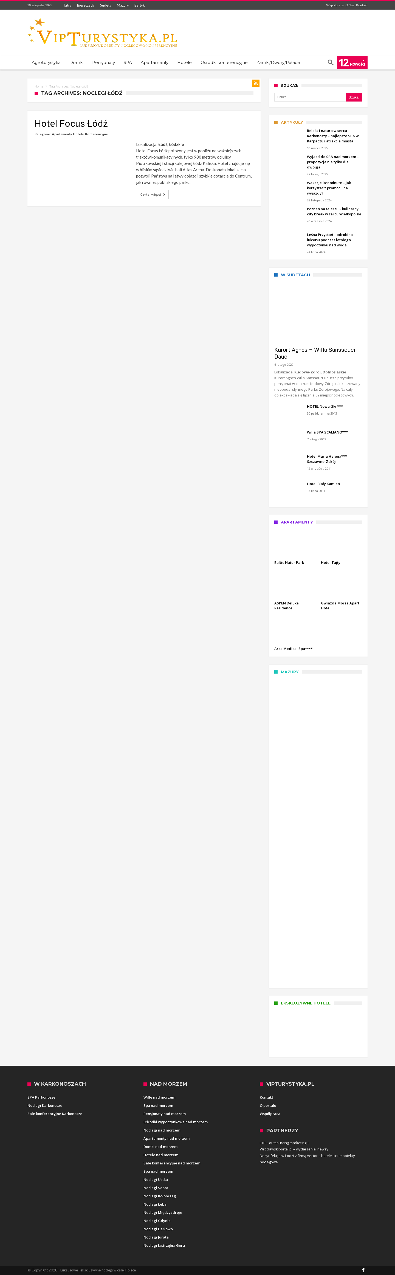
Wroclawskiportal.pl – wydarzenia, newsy (294, 1149)
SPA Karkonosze (41, 1097)
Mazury (123, 5)
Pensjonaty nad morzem (164, 1113)
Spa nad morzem (158, 1105)
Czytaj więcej (153, 194)
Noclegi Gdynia (157, 1220)
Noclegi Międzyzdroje (162, 1212)
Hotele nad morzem (160, 1154)
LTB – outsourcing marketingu (284, 1142)
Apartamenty (62, 134)
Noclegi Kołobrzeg (159, 1196)
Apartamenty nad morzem (166, 1138)
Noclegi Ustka (155, 1179)
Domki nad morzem (160, 1146)
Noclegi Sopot (155, 1187)
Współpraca (335, 5)
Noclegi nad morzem (161, 1130)
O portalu (268, 1105)
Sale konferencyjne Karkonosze (54, 1113)
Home (39, 86)
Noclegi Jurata (156, 1237)
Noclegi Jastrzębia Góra (164, 1245)
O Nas (349, 5)
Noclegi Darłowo (158, 1228)
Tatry (67, 5)
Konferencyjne (96, 134)
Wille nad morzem (159, 1097)
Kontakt (362, 5)
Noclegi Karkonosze (44, 1105)
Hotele (78, 134)
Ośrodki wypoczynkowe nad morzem (175, 1121)
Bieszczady (86, 5)
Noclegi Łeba (155, 1204)
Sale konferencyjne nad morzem (171, 1163)
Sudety (105, 5)
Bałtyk (139, 5)
